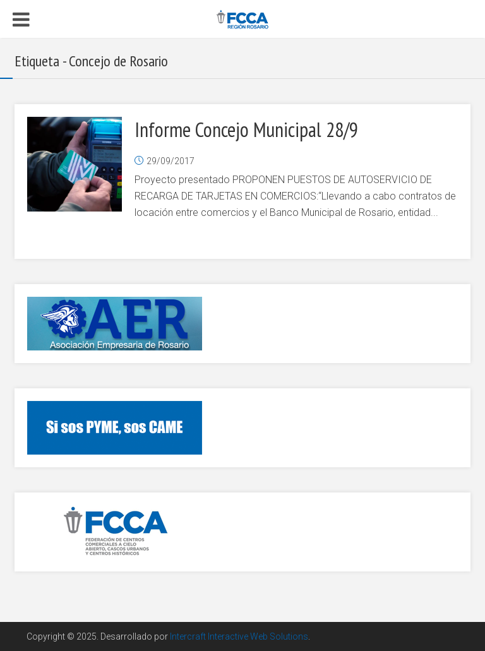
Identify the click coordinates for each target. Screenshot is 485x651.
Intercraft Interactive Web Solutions (239, 636)
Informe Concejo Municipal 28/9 (246, 129)
